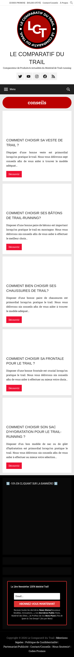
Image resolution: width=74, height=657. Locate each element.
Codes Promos (37, 651)
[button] (71, 2)
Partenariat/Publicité (15, 646)
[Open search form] (68, 89)
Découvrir (14, 174)
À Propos (64, 2)
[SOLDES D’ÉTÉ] (34, 2)
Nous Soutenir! (61, 646)
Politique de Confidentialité (41, 642)
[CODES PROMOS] (17, 2)
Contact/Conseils (50, 2)
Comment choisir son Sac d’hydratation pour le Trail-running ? (33, 432)
